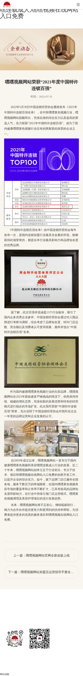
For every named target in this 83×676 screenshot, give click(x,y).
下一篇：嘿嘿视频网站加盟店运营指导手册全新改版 (43, 572)
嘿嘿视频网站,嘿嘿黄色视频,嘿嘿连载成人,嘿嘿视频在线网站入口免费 (40, 9)
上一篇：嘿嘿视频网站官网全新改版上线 (41, 555)
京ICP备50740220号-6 (41, 668)
